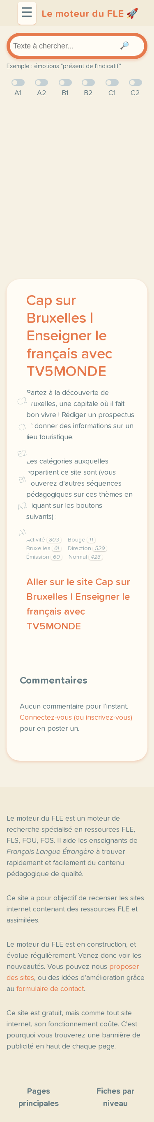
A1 (22, 532)
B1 (22, 480)
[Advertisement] (77, 189)
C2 (22, 401)
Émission (44, 557)
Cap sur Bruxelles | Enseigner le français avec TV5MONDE (69, 336)
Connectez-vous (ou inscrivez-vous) (76, 717)
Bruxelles (43, 548)
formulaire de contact (50, 989)
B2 (22, 453)
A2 (22, 506)
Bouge (81, 540)
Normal (86, 557)
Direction (87, 548)
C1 (22, 427)
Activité (43, 540)
